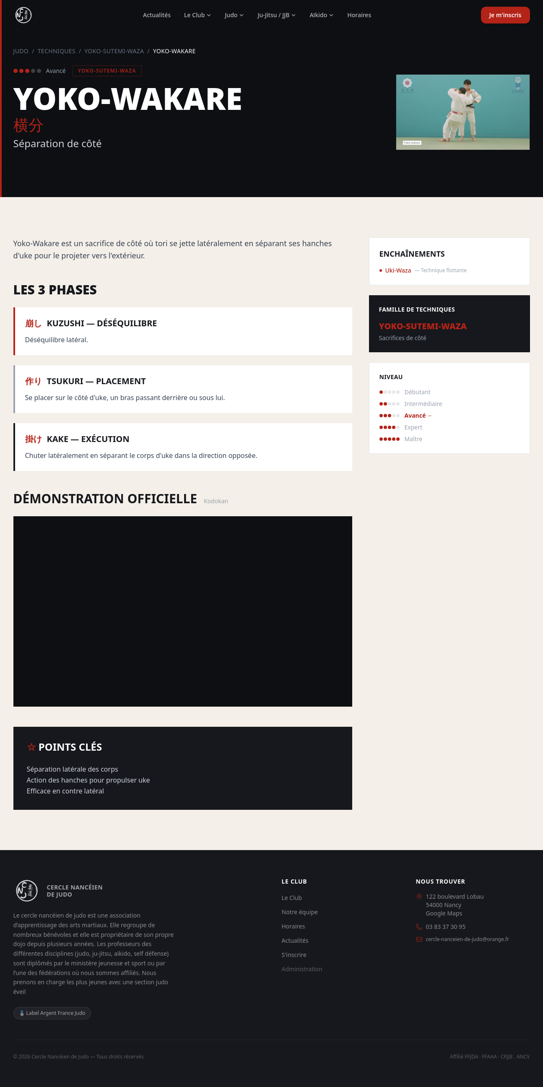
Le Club (197, 15)
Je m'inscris (505, 15)
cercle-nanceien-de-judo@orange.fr (467, 939)
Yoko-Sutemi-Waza (114, 51)
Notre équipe (300, 912)
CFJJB (506, 1056)
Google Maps (444, 913)
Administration (302, 969)
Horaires (359, 15)
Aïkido (321, 15)
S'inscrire (294, 955)
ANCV (523, 1056)
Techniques (56, 51)
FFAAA (489, 1056)
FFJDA (471, 1056)
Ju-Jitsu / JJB (276, 15)
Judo (234, 15)
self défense (150, 953)
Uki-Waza (398, 270)
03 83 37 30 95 (446, 927)
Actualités (157, 15)
